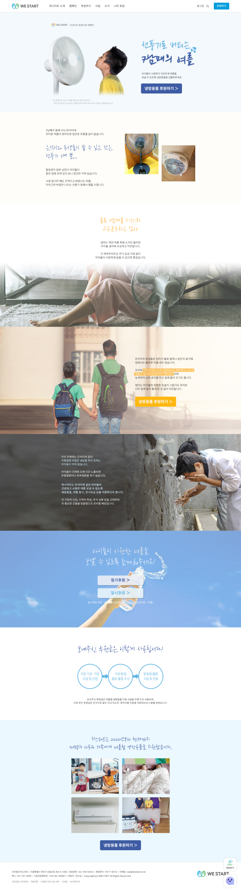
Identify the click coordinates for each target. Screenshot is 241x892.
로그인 (200, 6)
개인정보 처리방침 (20, 881)
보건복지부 (75, 881)
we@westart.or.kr (136, 872)
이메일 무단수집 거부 (50, 881)
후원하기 (221, 6)
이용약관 (34, 881)
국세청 (65, 881)
